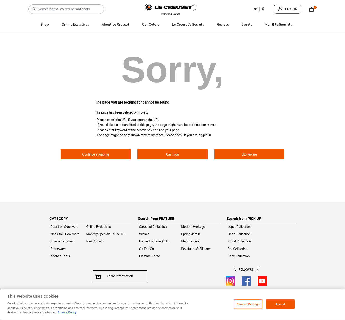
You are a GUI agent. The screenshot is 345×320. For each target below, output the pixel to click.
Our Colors (150, 24)
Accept (280, 304)
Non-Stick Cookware (65, 234)
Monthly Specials (278, 24)
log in (291, 9)
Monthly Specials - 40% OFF (105, 234)
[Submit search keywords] (34, 9)
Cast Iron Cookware (64, 227)
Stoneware (58, 249)
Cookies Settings (248, 304)
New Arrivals (95, 241)
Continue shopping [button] (95, 154)
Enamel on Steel (62, 241)
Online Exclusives (75, 24)
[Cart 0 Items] (313, 9)
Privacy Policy (67, 312)
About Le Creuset (115, 24)
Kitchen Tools (60, 256)
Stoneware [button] (249, 154)
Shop (45, 24)
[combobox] (68, 9)
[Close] (338, 304)
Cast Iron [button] (172, 154)
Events (247, 24)
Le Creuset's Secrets (188, 24)
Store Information (119, 276)
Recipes (223, 24)
